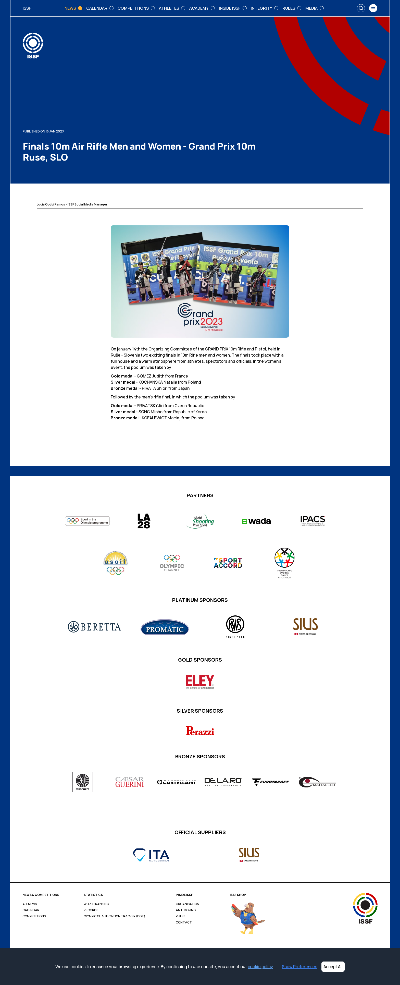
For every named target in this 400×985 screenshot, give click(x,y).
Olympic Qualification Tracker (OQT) (114, 916)
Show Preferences (299, 966)
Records (91, 910)
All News (29, 904)
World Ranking (96, 904)
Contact (184, 922)
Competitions (34, 916)
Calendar (30, 910)
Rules (180, 916)
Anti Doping (186, 910)
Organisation (187, 904)
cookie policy (260, 966)
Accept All (333, 966)
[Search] (361, 8)
